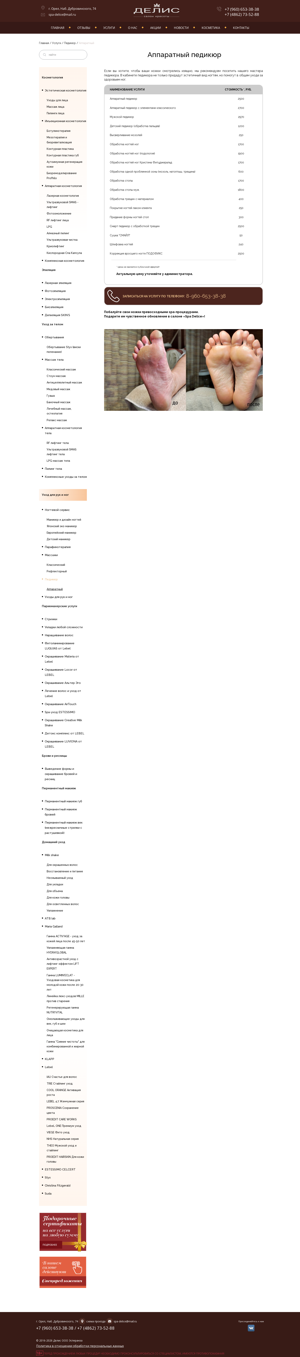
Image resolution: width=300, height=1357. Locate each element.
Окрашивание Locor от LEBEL (61, 672)
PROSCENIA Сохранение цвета (63, 1110)
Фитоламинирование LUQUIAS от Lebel (59, 646)
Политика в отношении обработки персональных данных (80, 1346)
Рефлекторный (57, 571)
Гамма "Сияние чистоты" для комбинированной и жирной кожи (66, 1046)
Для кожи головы (58, 897)
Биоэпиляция (54, 307)
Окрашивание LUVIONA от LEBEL (63, 744)
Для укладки (55, 884)
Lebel (49, 1067)
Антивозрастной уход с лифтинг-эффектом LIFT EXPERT (63, 963)
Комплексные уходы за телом (66, 477)
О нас (132, 28)
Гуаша (51, 395)
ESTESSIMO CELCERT (60, 1169)
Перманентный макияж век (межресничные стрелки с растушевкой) (63, 828)
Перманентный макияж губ (63, 801)
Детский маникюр (58, 539)
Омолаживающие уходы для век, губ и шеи (66, 1021)
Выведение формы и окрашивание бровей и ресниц (61, 774)
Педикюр (70, 43)
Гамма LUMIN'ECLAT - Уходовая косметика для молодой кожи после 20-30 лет (65, 982)
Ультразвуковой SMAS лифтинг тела (62, 452)
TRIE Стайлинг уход (60, 1083)
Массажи (51, 555)
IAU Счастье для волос (62, 1076)
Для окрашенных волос (62, 864)
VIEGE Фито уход (58, 1132)
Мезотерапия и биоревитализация (59, 140)
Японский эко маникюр (62, 526)
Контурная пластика (60, 148)
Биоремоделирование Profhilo (62, 175)
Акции (155, 28)
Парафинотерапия (58, 547)
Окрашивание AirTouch (60, 704)
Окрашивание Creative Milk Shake (63, 722)
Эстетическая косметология (65, 90)
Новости (181, 28)
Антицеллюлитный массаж (64, 382)
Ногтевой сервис (57, 510)
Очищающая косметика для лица (65, 1033)
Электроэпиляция (57, 299)
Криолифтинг (55, 246)
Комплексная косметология (64, 261)
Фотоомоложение (59, 213)
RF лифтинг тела (58, 442)
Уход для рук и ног (55, 495)
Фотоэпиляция (55, 291)
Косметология (52, 77)
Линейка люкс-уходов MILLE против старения (65, 998)
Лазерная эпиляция (58, 283)
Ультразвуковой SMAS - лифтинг (62, 205)
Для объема (55, 891)
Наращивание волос (59, 635)
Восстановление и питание (65, 871)
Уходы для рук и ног (59, 597)
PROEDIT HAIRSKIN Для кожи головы (65, 1159)
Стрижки (51, 619)
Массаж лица (55, 106)
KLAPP (49, 1059)
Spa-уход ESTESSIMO (60, 712)
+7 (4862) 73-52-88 (242, 14)
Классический (56, 564)
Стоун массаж (56, 376)
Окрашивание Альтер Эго (63, 683)
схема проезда (95, 1321)
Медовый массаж (58, 389)
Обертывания (54, 337)
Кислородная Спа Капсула (64, 252)
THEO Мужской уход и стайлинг (62, 1148)
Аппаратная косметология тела (63, 430)
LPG (49, 226)
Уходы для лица (57, 100)
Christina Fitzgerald (57, 1185)
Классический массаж (61, 369)
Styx (48, 1177)
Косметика (211, 28)
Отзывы (83, 28)
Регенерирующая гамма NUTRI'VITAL (63, 1010)
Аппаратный (55, 589)
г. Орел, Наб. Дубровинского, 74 (72, 9)
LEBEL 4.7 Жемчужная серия (65, 1101)
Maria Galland (54, 926)
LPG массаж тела (58, 460)
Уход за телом (52, 324)
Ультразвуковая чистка (62, 239)
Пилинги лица (55, 113)
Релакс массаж (57, 420)
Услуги (109, 28)
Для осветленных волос (63, 904)
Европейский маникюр (61, 532)
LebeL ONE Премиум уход (64, 1125)
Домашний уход (53, 842)
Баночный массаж (58, 402)
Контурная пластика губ (63, 155)
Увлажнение (55, 910)
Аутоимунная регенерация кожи (64, 164)
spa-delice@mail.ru (62, 14)
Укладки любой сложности (64, 627)
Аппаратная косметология (63, 186)
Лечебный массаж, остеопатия (59, 411)
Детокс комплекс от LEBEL (64, 733)
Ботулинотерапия (58, 130)
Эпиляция (48, 270)
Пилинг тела (53, 469)
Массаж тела (54, 359)
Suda (48, 1193)
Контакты (241, 28)
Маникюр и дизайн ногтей (64, 519)
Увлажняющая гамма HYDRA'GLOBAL (60, 950)
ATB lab (50, 918)
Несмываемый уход (60, 877)
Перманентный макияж (59, 788)
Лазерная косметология (63, 195)
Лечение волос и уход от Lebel (63, 693)
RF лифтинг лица (58, 220)
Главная (57, 28)
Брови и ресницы (54, 756)
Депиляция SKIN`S (57, 315)
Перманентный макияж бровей (61, 812)
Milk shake (52, 855)
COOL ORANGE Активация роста (64, 1092)
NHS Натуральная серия (63, 1138)
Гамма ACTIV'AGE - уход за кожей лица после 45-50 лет (66, 939)
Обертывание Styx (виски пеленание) (64, 349)
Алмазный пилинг (58, 233)
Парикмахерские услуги (59, 606)
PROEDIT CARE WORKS (62, 1119)
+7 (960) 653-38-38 (242, 9)
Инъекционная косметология (65, 121)
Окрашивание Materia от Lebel (62, 659)
